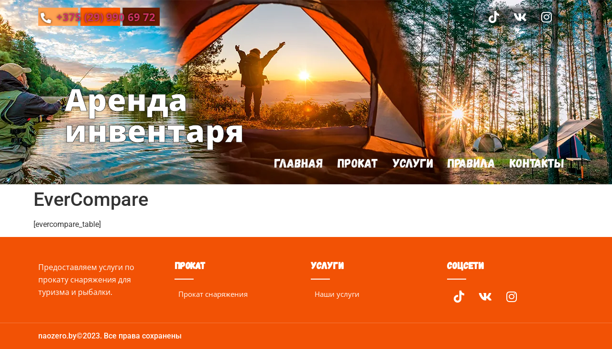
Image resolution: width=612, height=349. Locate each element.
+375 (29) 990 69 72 (98, 16)
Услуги (411, 163)
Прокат (356, 163)
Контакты (536, 163)
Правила (471, 163)
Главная (297, 163)
